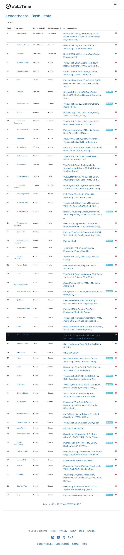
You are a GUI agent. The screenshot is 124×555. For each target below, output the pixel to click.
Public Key (72, 39)
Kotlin (66, 71)
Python (83, 45)
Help (84, 544)
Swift (90, 422)
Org (76, 45)
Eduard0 (20, 474)
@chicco (20, 300)
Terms (53, 531)
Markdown (68, 57)
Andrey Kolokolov (23, 335)
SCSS (90, 376)
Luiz (18, 274)
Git (82, 321)
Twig (70, 194)
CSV (85, 277)
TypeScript (94, 54)
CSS (90, 66)
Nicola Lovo (21, 317)
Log (81, 338)
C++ (77, 291)
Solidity (67, 347)
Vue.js (70, 147)
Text (82, 36)
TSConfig (67, 188)
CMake (95, 437)
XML (94, 206)
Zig (73, 112)
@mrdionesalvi (22, 211)
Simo (19, 367)
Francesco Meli (22, 129)
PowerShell (88, 232)
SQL (83, 92)
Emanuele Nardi (23, 176)
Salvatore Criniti (23, 103)
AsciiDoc (67, 396)
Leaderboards (62, 544)
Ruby (89, 33)
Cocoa (94, 358)
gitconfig (67, 437)
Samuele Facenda (23, 413)
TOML (83, 33)
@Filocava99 (21, 164)
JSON (87, 36)
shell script (68, 277)
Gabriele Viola (22, 486)
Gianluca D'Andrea (24, 291)
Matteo (19, 465)
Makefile (85, 251)
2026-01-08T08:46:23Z (69, 504)
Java (65, 138)
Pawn (77, 251)
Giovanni (20, 53)
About (73, 531)
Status (75, 544)
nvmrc (85, 54)
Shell (91, 387)
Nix (90, 130)
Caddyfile (86, 74)
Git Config (93, 83)
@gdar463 (20, 138)
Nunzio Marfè (22, 265)
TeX (87, 309)
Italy (47, 16)
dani (18, 80)
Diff (65, 387)
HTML (82, 115)
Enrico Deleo (21, 147)
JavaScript (68, 48)
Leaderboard (17, 16)
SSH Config (74, 33)
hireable (109, 92)
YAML (90, 48)
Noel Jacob (21, 384)
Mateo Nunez (22, 156)
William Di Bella (23, 343)
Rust (71, 45)
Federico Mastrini (23, 422)
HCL (89, 45)
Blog (81, 531)
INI (75, 57)
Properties (93, 138)
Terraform (68, 248)
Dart (84, 159)
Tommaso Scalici (23, 62)
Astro (84, 63)
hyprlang (88, 303)
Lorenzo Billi (21, 460)
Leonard (20, 92)
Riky (18, 495)
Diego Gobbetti (22, 393)
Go (64, 92)
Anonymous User (23, 309)
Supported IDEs (45, 544)
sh (64, 147)
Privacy (63, 531)
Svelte (78, 124)
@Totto (19, 112)
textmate (68, 168)
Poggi (19, 326)
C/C (97, 414)
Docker (73, 71)
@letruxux (21, 232)
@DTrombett (21, 402)
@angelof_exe (22, 202)
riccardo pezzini (23, 194)
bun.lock (90, 165)
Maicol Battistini (23, 71)
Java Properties (71, 214)
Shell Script (81, 48)
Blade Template (81, 265)
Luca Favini (21, 428)
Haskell (66, 211)
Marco (19, 358)
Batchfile (95, 235)
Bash (35, 16)
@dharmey (21, 352)
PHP (80, 71)
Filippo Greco (21, 247)
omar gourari (21, 33)
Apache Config (92, 226)
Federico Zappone (23, 45)
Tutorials (91, 531)
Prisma (73, 107)
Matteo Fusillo (22, 451)
